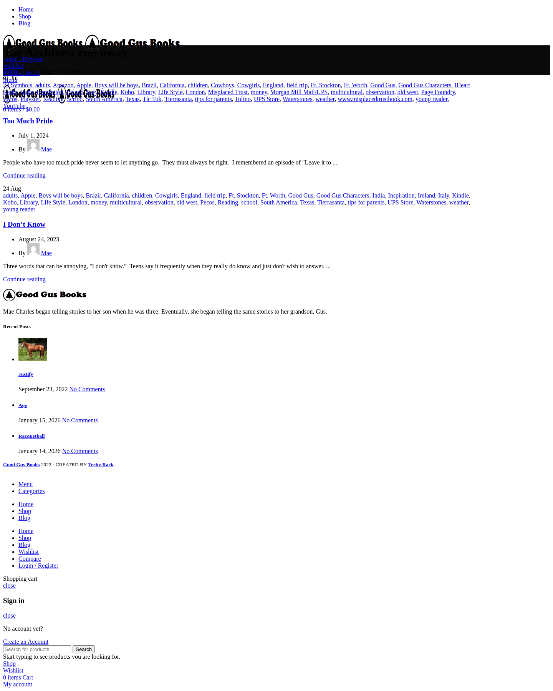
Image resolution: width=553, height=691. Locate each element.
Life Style (170, 92)
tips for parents (213, 99)
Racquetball (31, 436)
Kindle (109, 92)
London (195, 92)
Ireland (74, 92)
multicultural (347, 92)
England (273, 85)
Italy (92, 92)
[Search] (37, 649)
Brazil (149, 85)
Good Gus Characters (425, 85)
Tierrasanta (178, 99)
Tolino (243, 99)
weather (325, 99)
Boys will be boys (116, 85)
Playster (30, 99)
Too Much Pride (28, 121)
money (259, 92)
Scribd (75, 99)
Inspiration (49, 92)
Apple (83, 85)
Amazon (63, 85)
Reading (53, 99)
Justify (25, 374)
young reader (431, 99)
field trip (297, 85)
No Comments (87, 389)
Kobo (127, 92)
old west (407, 92)
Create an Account (25, 641)
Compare (29, 558)
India (27, 92)
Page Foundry (438, 92)
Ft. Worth (356, 85)
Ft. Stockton (326, 85)
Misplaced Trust (228, 92)
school (249, 202)
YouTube (14, 106)
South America (104, 99)
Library (146, 92)
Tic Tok (151, 99)
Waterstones (298, 99)
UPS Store (267, 99)
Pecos (10, 99)
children (198, 85)
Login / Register (38, 565)
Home (10, 71)
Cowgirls (248, 85)
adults (42, 85)
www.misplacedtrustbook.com (375, 99)
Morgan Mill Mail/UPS (299, 92)
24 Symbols (17, 85)
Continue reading (24, 175)
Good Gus (382, 85)
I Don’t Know (24, 224)
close (9, 585)
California (172, 85)
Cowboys (222, 85)
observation (380, 92)
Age (22, 405)
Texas (133, 99)
